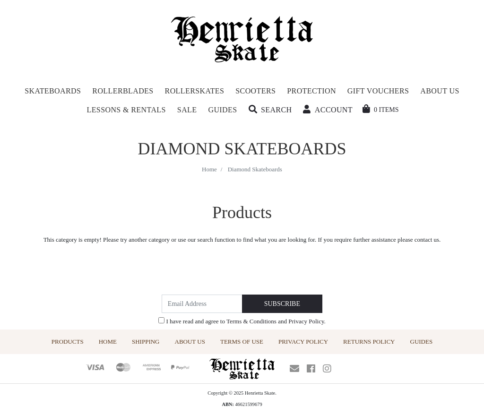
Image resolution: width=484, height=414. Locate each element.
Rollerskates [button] (195, 91)
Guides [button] (222, 110)
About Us (190, 341)
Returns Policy (369, 341)
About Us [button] (439, 91)
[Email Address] (202, 304)
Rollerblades (122, 91)
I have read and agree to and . (242, 321)
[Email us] (294, 368)
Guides (421, 341)
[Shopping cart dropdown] (380, 109)
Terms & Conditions (251, 321)
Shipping (146, 341)
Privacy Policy (306, 321)
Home (108, 341)
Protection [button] (311, 91)
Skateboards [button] (53, 91)
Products (68, 341)
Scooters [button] (255, 91)
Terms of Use (241, 341)
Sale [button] (187, 110)
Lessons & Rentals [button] (126, 110)
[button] (270, 110)
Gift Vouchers (378, 91)
